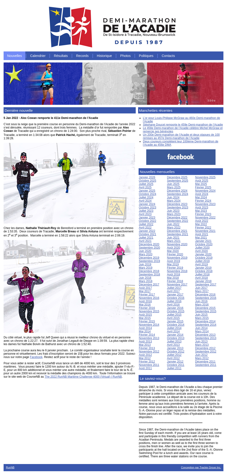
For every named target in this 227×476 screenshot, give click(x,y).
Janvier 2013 (175, 348)
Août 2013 (145, 341)
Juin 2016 (201, 301)
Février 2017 (147, 294)
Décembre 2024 (177, 190)
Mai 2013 (145, 345)
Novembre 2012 (149, 351)
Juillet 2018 (202, 274)
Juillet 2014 (174, 328)
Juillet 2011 (174, 368)
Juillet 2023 (146, 211)
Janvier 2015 (175, 321)
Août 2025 (201, 180)
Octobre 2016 (175, 298)
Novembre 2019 (177, 257)
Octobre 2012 (175, 351)
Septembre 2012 (205, 351)
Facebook (36, 357)
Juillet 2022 (146, 224)
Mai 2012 (145, 358)
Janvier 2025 (147, 190)
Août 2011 (145, 368)
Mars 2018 (145, 281)
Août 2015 (145, 314)
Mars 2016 (202, 304)
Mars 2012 (202, 358)
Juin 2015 (201, 314)
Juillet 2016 (174, 301)
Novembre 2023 (205, 204)
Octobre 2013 (175, 338)
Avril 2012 (173, 358)
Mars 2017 (202, 291)
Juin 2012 (201, 355)
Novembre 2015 (149, 311)
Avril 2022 (145, 227)
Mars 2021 (174, 241)
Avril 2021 (145, 241)
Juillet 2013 (174, 341)
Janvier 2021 (203, 241)
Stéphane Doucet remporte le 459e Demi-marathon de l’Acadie (183, 124)
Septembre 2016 (205, 298)
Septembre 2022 (177, 221)
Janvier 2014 (175, 334)
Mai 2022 (201, 224)
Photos (125, 56)
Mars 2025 (174, 187)
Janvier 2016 (175, 308)
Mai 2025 (201, 184)
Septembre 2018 (149, 274)
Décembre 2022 (177, 217)
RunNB (10, 467)
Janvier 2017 (175, 294)
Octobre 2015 (175, 311)
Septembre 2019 (149, 261)
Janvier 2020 (203, 254)
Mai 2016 (145, 304)
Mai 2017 (145, 291)
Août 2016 (145, 301)
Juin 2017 (201, 288)
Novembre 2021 (205, 231)
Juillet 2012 (174, 355)
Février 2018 (175, 281)
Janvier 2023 (147, 217)
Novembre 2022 (205, 217)
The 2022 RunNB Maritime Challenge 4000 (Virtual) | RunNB (83, 376)
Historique (104, 56)
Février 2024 (203, 200)
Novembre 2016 (149, 298)
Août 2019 (173, 261)
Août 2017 (145, 288)
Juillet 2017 (174, 288)
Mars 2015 (202, 318)
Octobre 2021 (147, 234)
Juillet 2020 (202, 247)
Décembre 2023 (177, 204)
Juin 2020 (145, 251)
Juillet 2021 (146, 237)
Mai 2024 (201, 197)
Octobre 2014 (175, 324)
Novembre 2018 (177, 271)
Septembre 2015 (205, 311)
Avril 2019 (201, 264)
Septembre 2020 (149, 247)
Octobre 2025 (147, 180)
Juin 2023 (173, 211)
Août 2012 (145, 355)
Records (82, 56)
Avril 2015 (173, 318)
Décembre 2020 (149, 244)
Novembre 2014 (149, 324)
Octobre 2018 (204, 271)
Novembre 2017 (177, 284)
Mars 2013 (202, 345)
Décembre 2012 (205, 348)
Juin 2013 (201, 341)
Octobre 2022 (147, 221)
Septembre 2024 (177, 194)
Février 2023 (203, 214)
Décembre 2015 (205, 308)
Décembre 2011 (205, 361)
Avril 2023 (145, 214)
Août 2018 (173, 274)
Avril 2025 (145, 187)
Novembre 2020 (177, 244)
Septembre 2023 (177, 207)
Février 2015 (147, 321)
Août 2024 (201, 194)
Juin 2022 (173, 224)
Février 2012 (147, 361)
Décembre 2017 (149, 284)
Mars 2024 (174, 200)
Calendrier (38, 56)
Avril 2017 (173, 291)
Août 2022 (201, 221)
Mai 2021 (201, 237)
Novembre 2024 (205, 190)
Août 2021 (201, 234)
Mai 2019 (173, 264)
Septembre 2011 (205, 365)
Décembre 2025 (177, 177)
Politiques (146, 56)
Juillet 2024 (146, 197)
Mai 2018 (173, 278)
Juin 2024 (173, 197)
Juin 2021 (173, 237)
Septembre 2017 (205, 284)
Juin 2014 (201, 328)
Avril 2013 (173, 345)
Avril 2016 (173, 304)
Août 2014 (145, 328)
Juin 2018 (145, 278)
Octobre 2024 (147, 194)
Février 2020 (175, 254)
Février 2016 (147, 308)
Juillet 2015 (174, 314)
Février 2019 (175, 267)
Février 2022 (203, 227)
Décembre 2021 (177, 231)
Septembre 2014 (205, 324)
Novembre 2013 (149, 338)
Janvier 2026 (147, 177)
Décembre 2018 (149, 271)
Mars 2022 (174, 227)
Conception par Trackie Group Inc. (201, 467)
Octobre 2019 (204, 257)
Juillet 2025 (146, 184)
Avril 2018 (201, 278)
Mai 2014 (145, 331)
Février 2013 (147, 348)
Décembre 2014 (205, 321)
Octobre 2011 (175, 365)
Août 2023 (201, 207)
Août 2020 (173, 247)
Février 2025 (203, 187)
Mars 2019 (145, 267)
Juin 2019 (145, 264)
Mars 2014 (202, 331)
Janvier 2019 (203, 267)
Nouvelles (14, 56)
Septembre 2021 (177, 234)
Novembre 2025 (205, 177)
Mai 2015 (145, 318)
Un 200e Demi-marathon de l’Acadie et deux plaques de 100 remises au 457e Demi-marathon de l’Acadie (181, 136)
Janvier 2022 (147, 231)
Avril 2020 (201, 251)
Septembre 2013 (205, 338)
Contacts (168, 56)
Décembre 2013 (205, 334)
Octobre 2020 (204, 244)
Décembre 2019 (149, 257)
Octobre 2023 (147, 207)
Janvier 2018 (203, 281)
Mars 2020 (145, 254)
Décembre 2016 (205, 294)
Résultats (61, 56)
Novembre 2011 (149, 365)
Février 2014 (147, 334)
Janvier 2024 (147, 204)
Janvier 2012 (175, 361)
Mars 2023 (174, 214)
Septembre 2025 (177, 180)
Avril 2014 (173, 331)
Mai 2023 (201, 211)
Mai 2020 (173, 251)
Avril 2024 (145, 200)
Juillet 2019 (202, 261)
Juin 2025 (173, 184)
